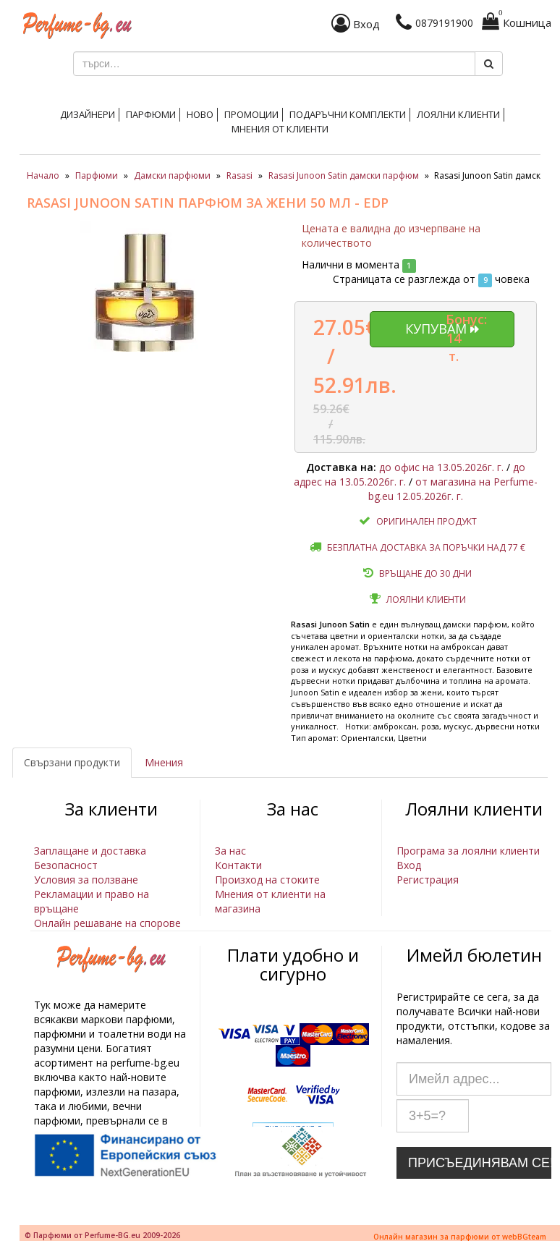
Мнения (164, 762)
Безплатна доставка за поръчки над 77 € (426, 547)
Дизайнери (87, 114)
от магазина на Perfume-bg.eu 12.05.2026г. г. (453, 489)
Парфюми (151, 114)
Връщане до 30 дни (425, 573)
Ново (200, 114)
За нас (230, 850)
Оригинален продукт (426, 521)
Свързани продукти (72, 762)
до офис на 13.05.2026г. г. (441, 467)
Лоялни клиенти (458, 114)
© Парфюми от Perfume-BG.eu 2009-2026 (102, 1235)
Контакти (238, 865)
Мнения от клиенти (280, 128)
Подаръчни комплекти (347, 114)
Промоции (251, 114)
